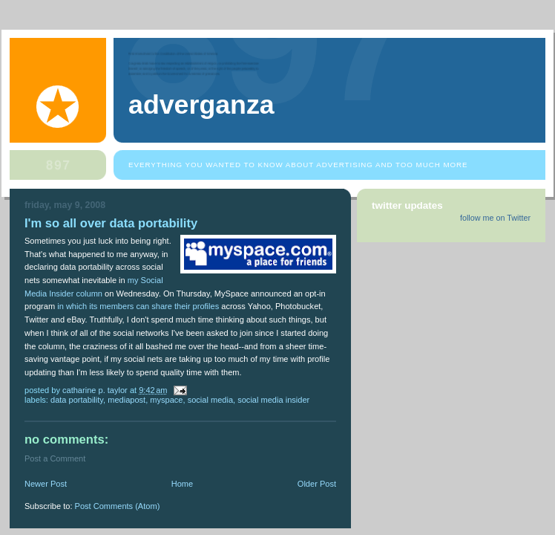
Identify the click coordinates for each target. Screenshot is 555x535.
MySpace (166, 399)
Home (182, 483)
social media (210, 399)
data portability (76, 399)
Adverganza (201, 105)
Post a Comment (54, 458)
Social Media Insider (273, 399)
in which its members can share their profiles (138, 306)
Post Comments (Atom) (117, 506)
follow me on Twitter (495, 217)
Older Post (317, 483)
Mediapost (126, 399)
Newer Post (45, 483)
